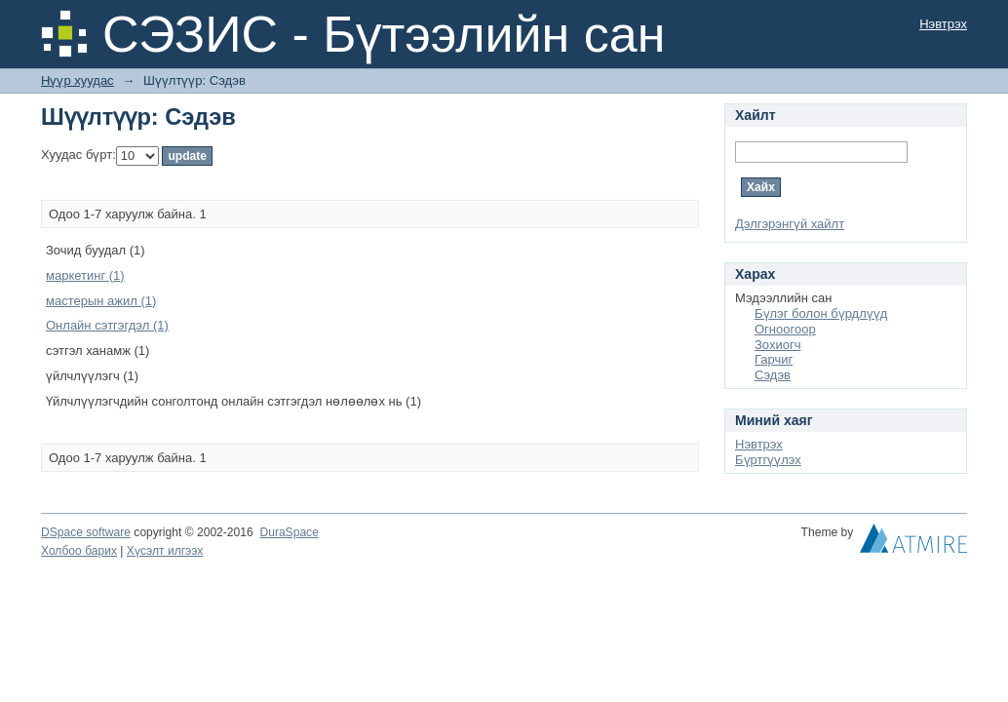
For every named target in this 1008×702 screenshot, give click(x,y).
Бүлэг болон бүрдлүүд (821, 313)
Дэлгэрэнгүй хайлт (789, 223)
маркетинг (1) (85, 275)
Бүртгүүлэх (768, 459)
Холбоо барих (79, 551)
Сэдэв (773, 375)
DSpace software (86, 532)
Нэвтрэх (943, 24)
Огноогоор (785, 329)
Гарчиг (774, 359)
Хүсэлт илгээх (165, 551)
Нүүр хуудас (77, 80)
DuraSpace (288, 532)
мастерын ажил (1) (101, 300)
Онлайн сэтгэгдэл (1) (107, 325)
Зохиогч (777, 344)
